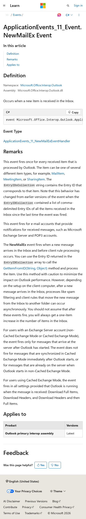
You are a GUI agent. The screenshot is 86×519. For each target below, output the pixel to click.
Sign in (78, 5)
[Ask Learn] (59, 15)
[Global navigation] (4, 5)
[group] (43, 120)
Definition (13, 54)
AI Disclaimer (11, 501)
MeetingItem (12, 179)
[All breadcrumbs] (7, 15)
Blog (55, 501)
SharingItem (36, 179)
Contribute (10, 507)
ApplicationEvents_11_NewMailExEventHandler (36, 141)
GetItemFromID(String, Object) (25, 268)
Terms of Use (11, 513)
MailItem (58, 173)
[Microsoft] (43, 5)
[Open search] (68, 5)
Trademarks (32, 513)
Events (17, 15)
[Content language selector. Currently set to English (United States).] (22, 481)
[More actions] (79, 15)
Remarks (12, 59)
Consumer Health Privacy (55, 507)
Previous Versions (36, 501)
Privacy (26, 507)
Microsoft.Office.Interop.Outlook (41, 85)
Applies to (13, 65)
